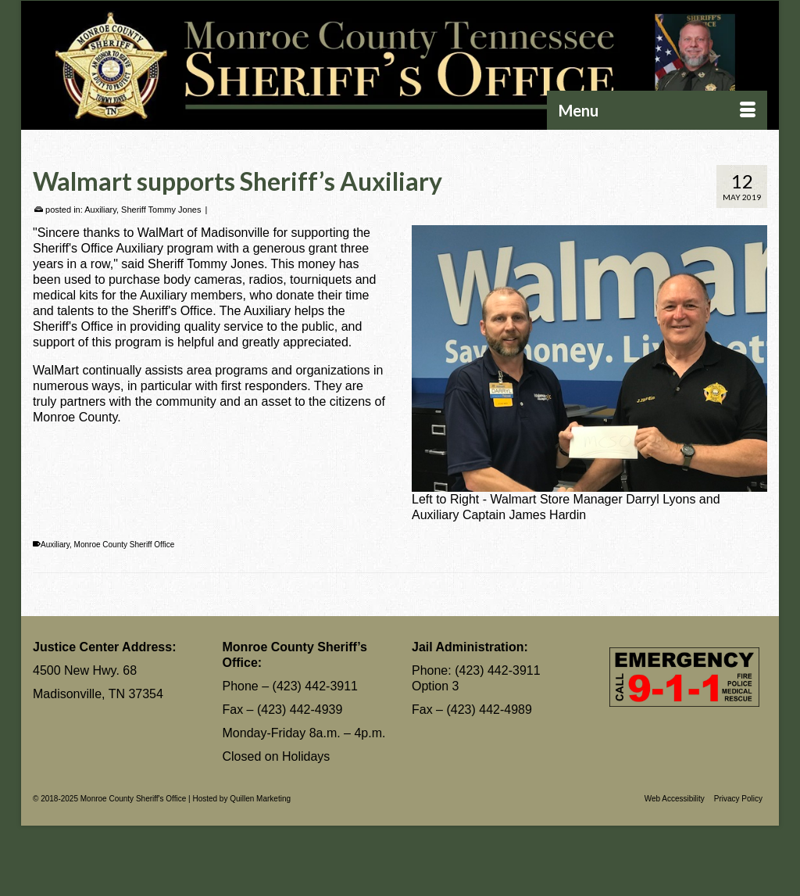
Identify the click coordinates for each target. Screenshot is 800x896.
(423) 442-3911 (315, 686)
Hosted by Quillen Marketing (241, 798)
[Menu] (657, 110)
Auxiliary (100, 209)
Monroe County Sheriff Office (124, 544)
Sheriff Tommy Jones (161, 209)
